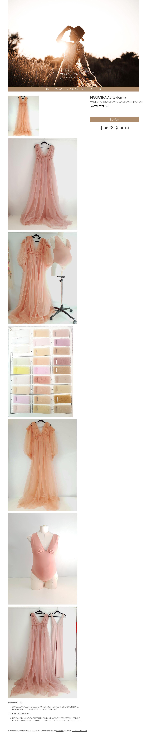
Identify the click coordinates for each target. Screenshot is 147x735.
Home (48, 89)
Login (83, 89)
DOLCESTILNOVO (79, 731)
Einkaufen (72, 89)
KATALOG (59, 89)
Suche (92, 89)
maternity (60, 731)
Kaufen (114, 119)
